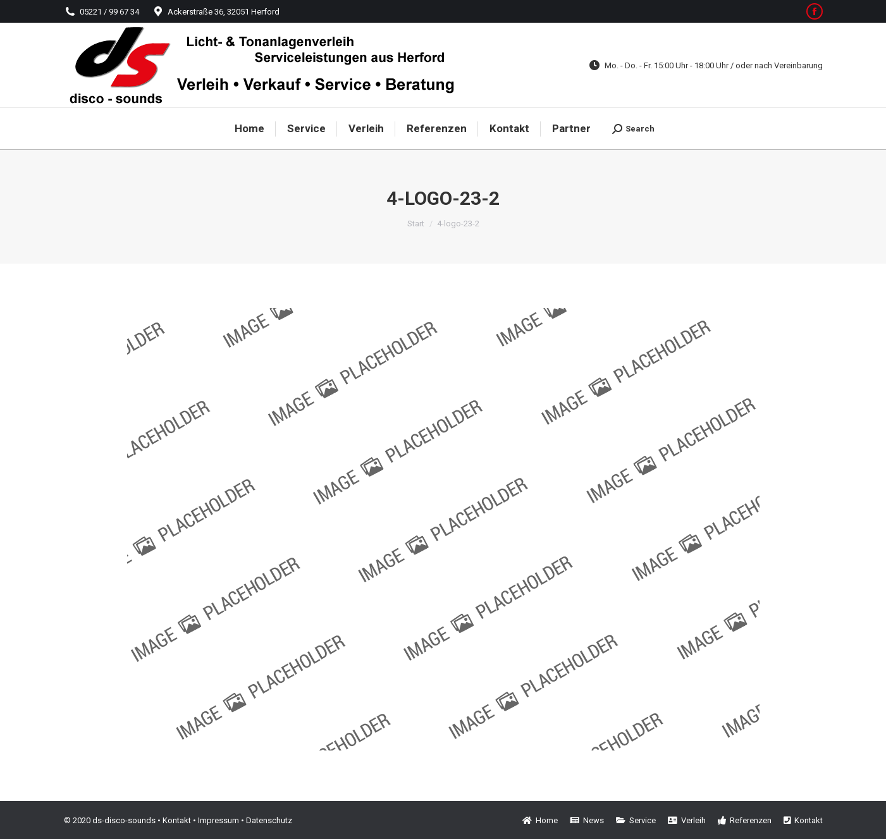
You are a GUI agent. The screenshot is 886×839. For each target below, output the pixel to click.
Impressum (218, 820)
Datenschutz (269, 820)
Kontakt (177, 820)
